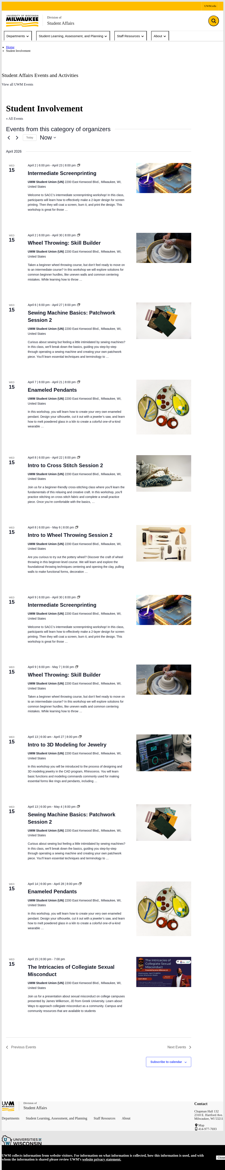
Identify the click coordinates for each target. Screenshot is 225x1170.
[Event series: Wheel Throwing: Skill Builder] (78, 235)
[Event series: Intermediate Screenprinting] (78, 165)
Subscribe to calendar (166, 1062)
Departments (17, 36)
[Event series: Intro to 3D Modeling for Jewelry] (80, 737)
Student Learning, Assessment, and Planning (73, 36)
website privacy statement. (101, 1159)
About (160, 36)
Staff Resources (130, 36)
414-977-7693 (207, 1129)
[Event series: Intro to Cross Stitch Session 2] (78, 457)
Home (10, 47)
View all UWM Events (17, 84)
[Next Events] (17, 137)
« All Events (14, 118)
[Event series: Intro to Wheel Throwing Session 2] (76, 527)
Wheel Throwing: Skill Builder (64, 243)
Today (29, 137)
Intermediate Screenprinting (62, 173)
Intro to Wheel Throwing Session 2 (70, 535)
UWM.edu (210, 6)
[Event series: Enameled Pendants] (78, 382)
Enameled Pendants (52, 390)
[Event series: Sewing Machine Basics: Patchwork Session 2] (78, 305)
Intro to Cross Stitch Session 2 (65, 465)
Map (201, 1125)
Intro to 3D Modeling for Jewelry (67, 745)
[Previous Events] (8, 137)
